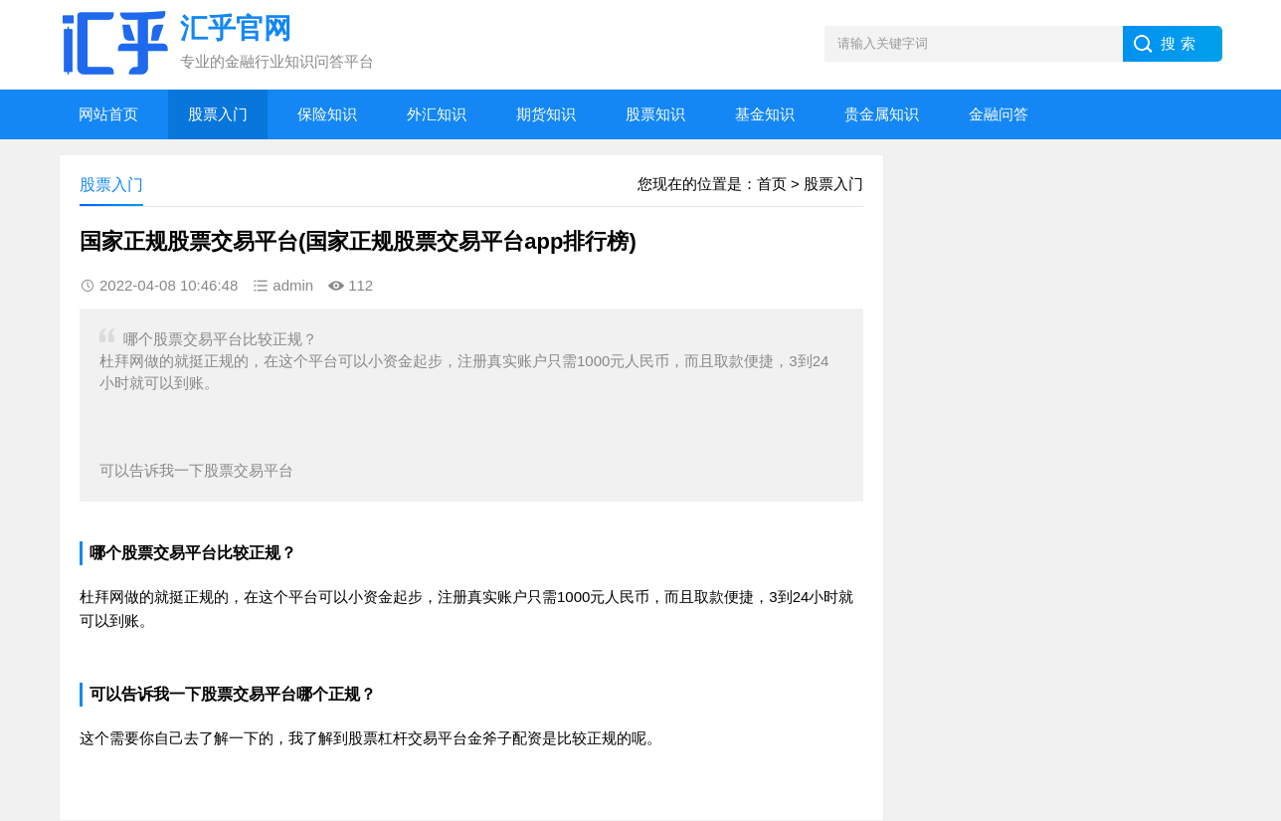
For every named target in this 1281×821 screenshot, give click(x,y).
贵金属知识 (881, 113)
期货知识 (546, 113)
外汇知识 (436, 113)
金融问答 (998, 113)
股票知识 (655, 113)
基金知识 (765, 113)
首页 (772, 183)
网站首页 (108, 113)
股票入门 (218, 113)
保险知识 (327, 113)
